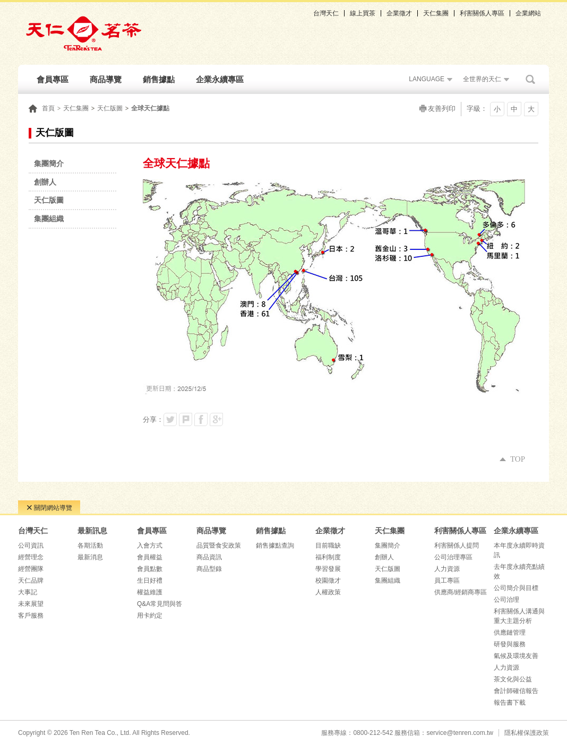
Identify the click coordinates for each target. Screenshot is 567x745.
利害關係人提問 (456, 545)
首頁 (48, 108)
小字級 (497, 110)
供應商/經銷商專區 (460, 592)
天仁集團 (436, 13)
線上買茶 (362, 13)
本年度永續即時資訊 (519, 550)
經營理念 (31, 557)
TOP (512, 459)
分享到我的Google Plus (216, 419)
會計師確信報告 (516, 691)
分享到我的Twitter (170, 419)
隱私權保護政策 (526, 733)
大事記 (27, 592)
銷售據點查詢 (275, 545)
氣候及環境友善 (516, 656)
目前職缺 (328, 545)
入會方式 (149, 545)
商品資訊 (209, 557)
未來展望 (31, 604)
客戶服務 (31, 615)
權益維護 (149, 592)
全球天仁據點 (150, 108)
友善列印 (442, 108)
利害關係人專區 (482, 13)
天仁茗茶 (83, 33)
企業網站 (528, 13)
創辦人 (384, 557)
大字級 (531, 110)
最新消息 (90, 557)
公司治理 (506, 599)
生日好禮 (149, 580)
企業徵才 (399, 13)
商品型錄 (209, 569)
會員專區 (52, 79)
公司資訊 (31, 545)
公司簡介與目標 (516, 588)
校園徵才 (328, 580)
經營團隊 (31, 569)
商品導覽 (106, 79)
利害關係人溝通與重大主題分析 (519, 616)
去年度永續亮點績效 (519, 571)
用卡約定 (149, 615)
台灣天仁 (326, 13)
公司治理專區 (453, 557)
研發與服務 (510, 644)
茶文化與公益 (513, 679)
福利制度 (328, 557)
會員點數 (149, 569)
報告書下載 (510, 702)
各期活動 (90, 545)
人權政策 (328, 592)
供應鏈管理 (510, 632)
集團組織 (387, 580)
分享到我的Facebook (201, 419)
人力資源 (447, 569)
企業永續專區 (220, 79)
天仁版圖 (110, 108)
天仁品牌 (31, 580)
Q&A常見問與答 (159, 604)
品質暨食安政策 (218, 545)
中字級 (514, 110)
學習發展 (328, 569)
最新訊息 (92, 530)
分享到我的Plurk (185, 419)
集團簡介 (387, 545)
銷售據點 (159, 79)
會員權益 (149, 557)
